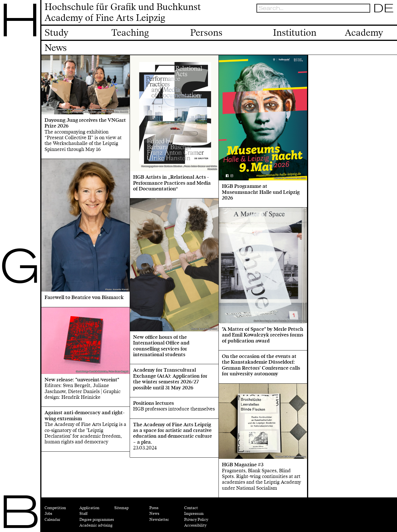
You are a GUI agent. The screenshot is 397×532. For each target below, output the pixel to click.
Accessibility (195, 525)
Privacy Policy (196, 519)
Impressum (194, 513)
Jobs (48, 513)
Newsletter (159, 519)
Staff (83, 513)
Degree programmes (96, 519)
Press (154, 507)
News (154, 513)
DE (383, 8)
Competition (55, 507)
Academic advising (96, 525)
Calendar (52, 519)
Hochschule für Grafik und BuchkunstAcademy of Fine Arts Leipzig (123, 12)
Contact (191, 507)
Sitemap (121, 507)
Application (89, 507)
